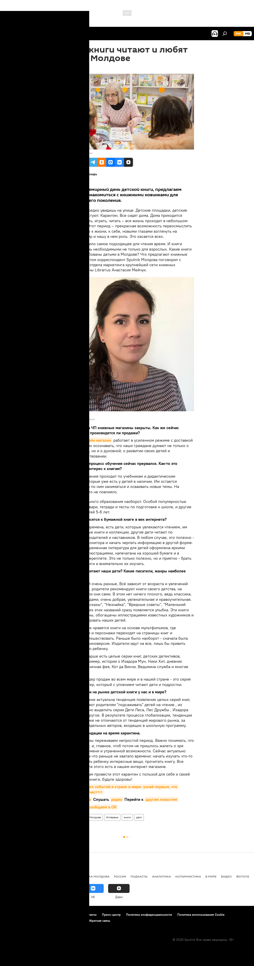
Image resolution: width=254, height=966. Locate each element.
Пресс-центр (111, 915)
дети (139, 817)
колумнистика (188, 876)
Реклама (71, 915)
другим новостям (161, 799)
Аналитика (161, 876)
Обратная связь (99, 921)
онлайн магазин (96, 440)
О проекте (12, 915)
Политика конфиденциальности (149, 915)
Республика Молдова (91, 876)
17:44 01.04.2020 (72, 68)
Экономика (36, 876)
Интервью (112, 817)
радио (116, 799)
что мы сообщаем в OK (95, 807)
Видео (226, 876)
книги (127, 817)
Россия (120, 876)
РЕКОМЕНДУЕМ (72, 817)
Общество (59, 876)
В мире (211, 876)
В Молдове (94, 817)
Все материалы (81, 179)
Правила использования (42, 915)
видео (85, 799)
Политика (13, 876)
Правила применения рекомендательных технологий (44, 921)
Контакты (90, 915)
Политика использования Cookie (201, 915)
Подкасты (139, 876)
